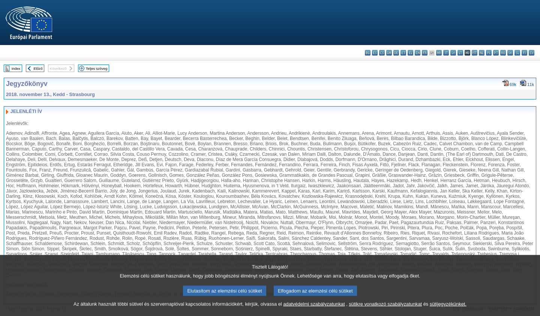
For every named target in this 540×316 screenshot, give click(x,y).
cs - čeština (382, 53)
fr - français (425, 53)
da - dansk (389, 53)
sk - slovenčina (510, 53)
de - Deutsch (396, 53)
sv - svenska (531, 53)
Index (16, 68)
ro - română (503, 53)
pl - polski (489, 53)
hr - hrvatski (439, 53)
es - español (375, 53)
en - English (417, 53)
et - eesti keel (403, 53)
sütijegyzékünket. (448, 309)
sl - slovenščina (517, 53)
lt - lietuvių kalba (460, 53)
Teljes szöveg (97, 68)
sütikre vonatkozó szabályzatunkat (385, 309)
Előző (38, 68)
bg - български (367, 53)
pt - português (496, 53)
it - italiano (446, 53)
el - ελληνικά (410, 53)
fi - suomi (524, 53)
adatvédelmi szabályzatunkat (314, 309)
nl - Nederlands (481, 53)
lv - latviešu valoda (453, 53)
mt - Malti (474, 53)
